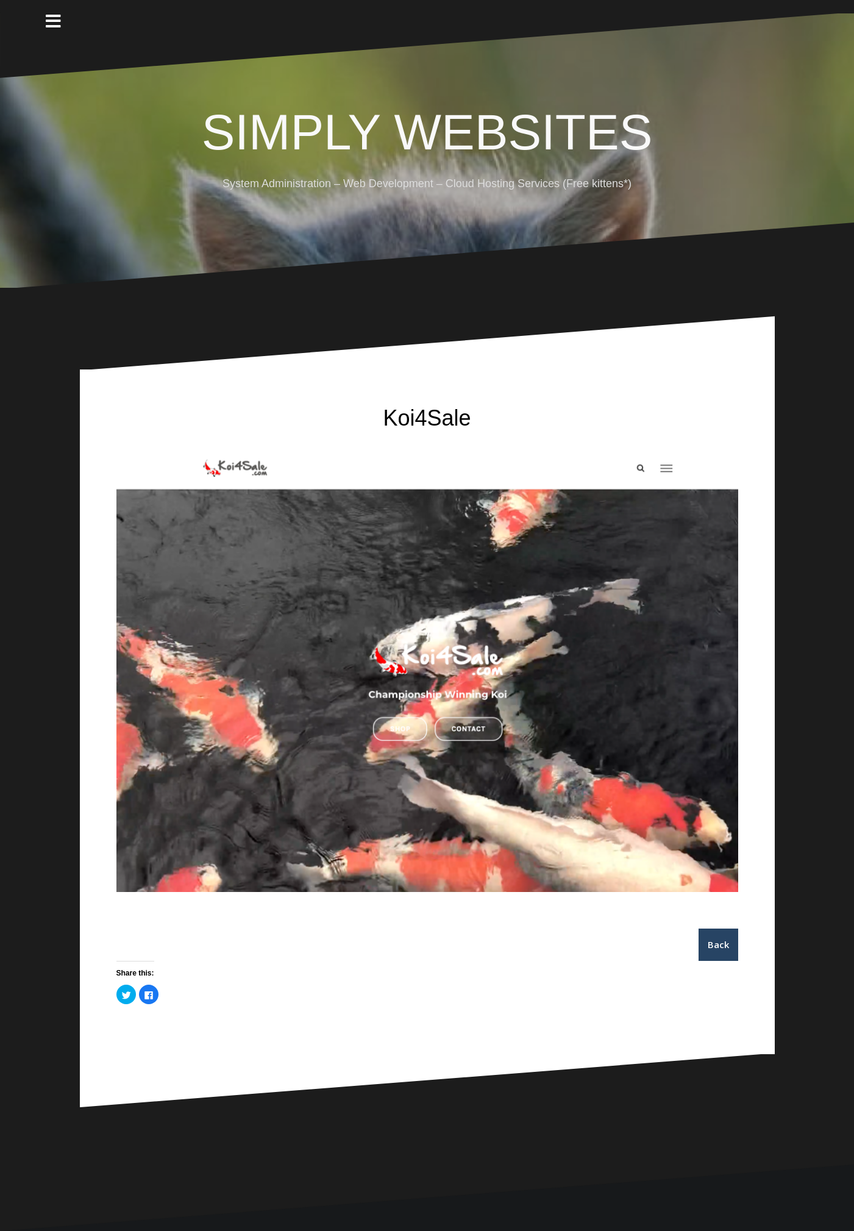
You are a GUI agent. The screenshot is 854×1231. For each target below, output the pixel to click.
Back (718, 944)
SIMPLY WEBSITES (427, 132)
